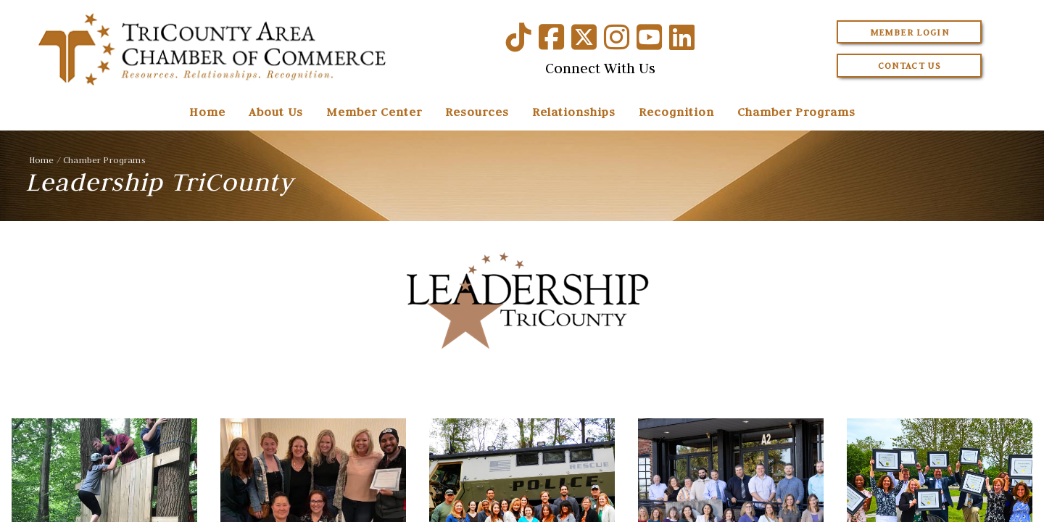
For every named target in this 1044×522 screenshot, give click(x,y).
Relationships (574, 111)
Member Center (374, 111)
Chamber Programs (796, 111)
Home (207, 111)
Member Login (909, 32)
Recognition (676, 111)
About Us (276, 111)
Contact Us (910, 65)
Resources (477, 111)
